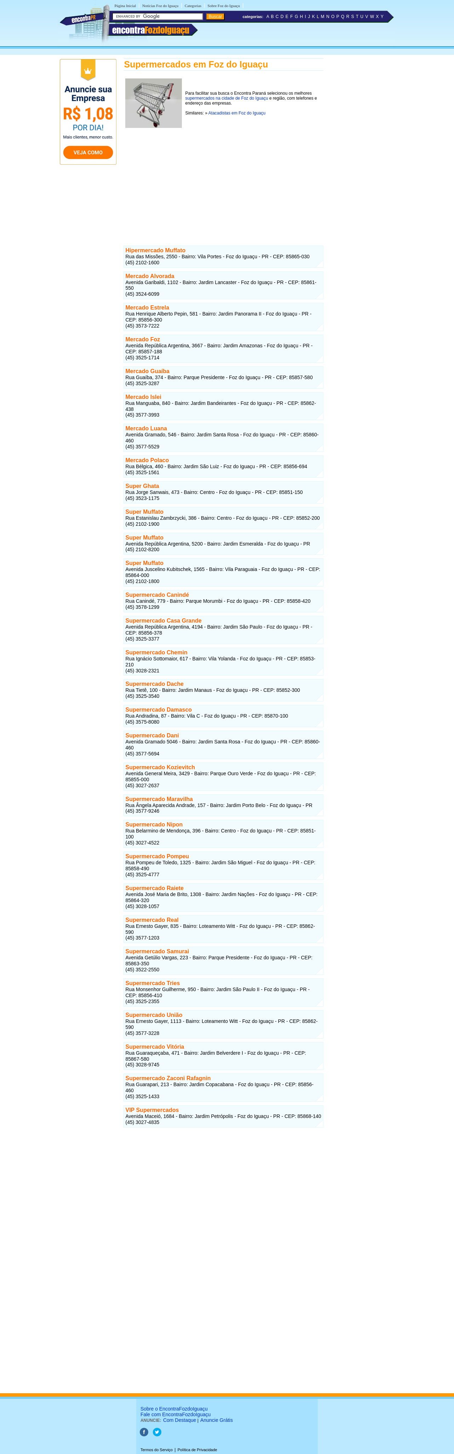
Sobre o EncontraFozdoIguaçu (174, 1409)
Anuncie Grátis (216, 1420)
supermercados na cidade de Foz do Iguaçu (226, 98)
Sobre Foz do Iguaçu (224, 6)
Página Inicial (125, 6)
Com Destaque (179, 1420)
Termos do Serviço (156, 1450)
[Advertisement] (223, 179)
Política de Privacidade (197, 1450)
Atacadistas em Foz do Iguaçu (236, 113)
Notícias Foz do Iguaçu (160, 6)
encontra (150, 30)
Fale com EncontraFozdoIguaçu (175, 1414)
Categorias (193, 6)
